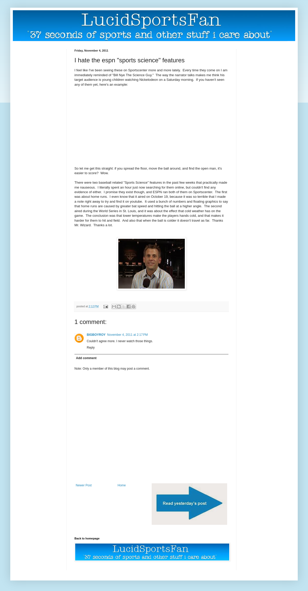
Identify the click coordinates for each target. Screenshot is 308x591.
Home (122, 485)
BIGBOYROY (96, 335)
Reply (91, 347)
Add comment (86, 358)
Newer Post (84, 485)
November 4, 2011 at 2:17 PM (127, 335)
